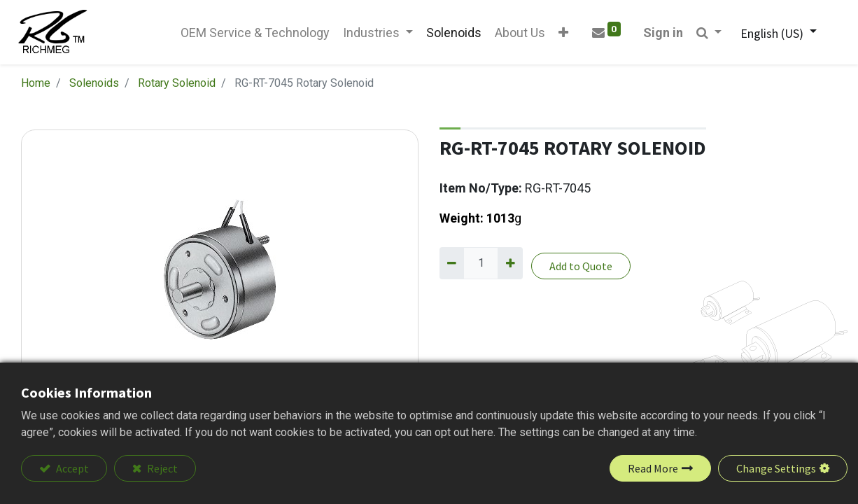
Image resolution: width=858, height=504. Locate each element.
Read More (653, 468)
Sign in (660, 34)
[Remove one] (451, 266)
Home (35, 85)
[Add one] (510, 266)
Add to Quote (580, 269)
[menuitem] (251, 34)
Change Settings (776, 468)
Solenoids (94, 85)
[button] (560, 34)
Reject (161, 468)
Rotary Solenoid (177, 85)
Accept (71, 468)
